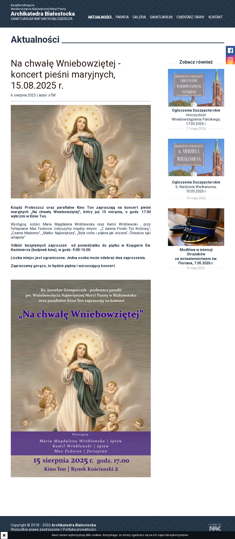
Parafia (122, 17)
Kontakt (215, 17)
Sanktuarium (161, 17)
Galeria (139, 17)
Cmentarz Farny (190, 17)
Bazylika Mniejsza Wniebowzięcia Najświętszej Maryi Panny (45, 12)
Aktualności (99, 17)
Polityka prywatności (79, 530)
